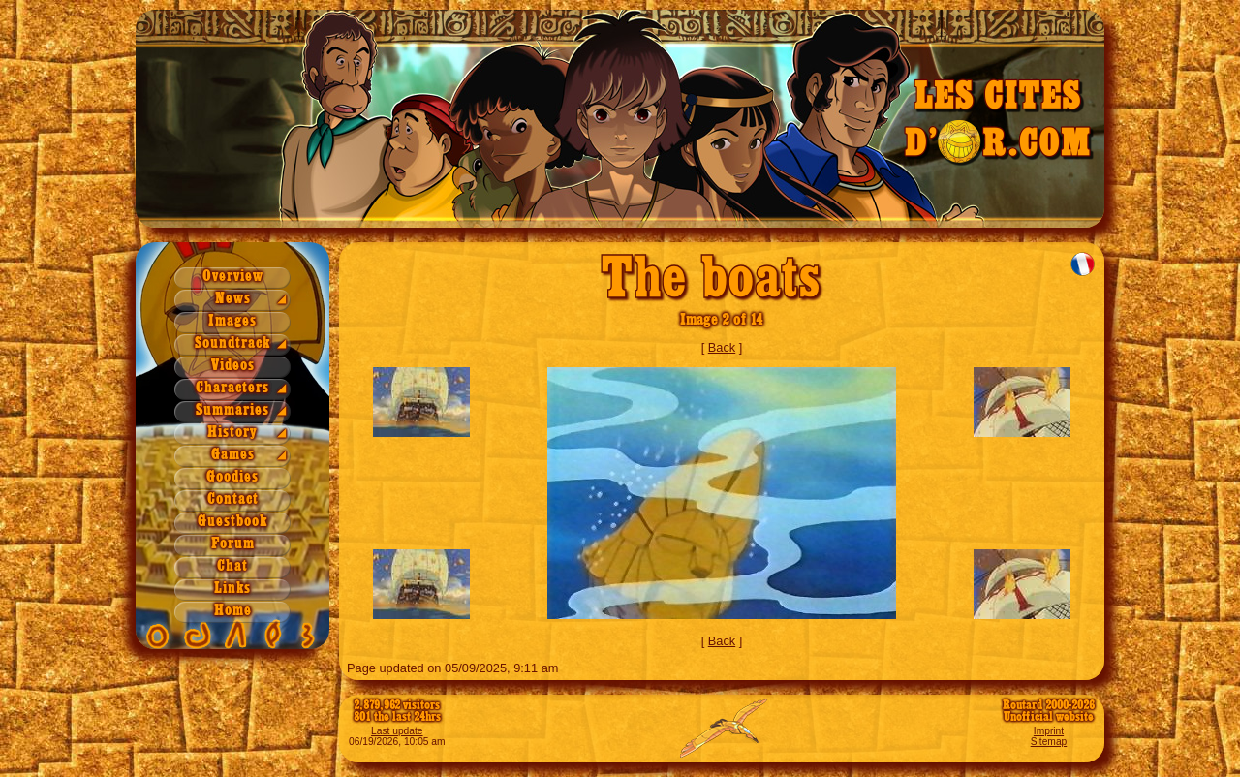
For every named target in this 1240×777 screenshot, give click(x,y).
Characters (232, 388)
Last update (397, 731)
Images (232, 321)
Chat (232, 566)
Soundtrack (232, 343)
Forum (233, 544)
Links (232, 588)
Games (233, 455)
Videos (233, 365)
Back (721, 347)
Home (233, 611)
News (233, 299)
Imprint (1049, 731)
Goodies (232, 477)
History (232, 432)
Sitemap (1049, 741)
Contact (233, 499)
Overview (233, 276)
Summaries (232, 410)
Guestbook (232, 521)
